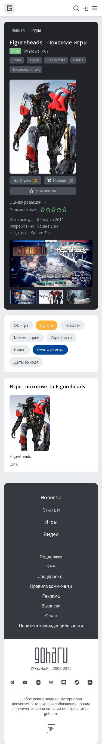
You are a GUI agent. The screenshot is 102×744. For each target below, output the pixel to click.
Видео (51, 534)
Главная (17, 30)
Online (17, 60)
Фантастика (56, 60)
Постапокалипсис (26, 69)
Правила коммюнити (51, 586)
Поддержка (51, 557)
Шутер (34, 60)
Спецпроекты (51, 576)
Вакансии (51, 606)
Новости (51, 497)
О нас (51, 615)
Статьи (51, 509)
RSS (51, 566)
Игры (36, 30)
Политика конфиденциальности (51, 625)
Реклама (51, 596)
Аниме (78, 60)
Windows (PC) (35, 51)
